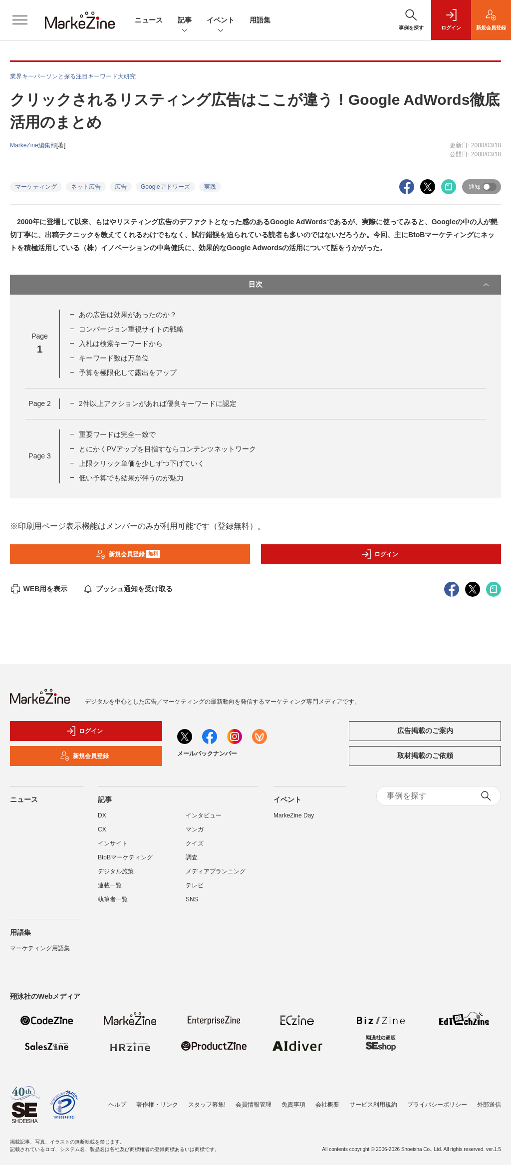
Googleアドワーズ (165, 186)
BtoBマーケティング (125, 857)
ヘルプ (117, 1104)
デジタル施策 (116, 871)
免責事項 (293, 1104)
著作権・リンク (157, 1104)
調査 (192, 857)
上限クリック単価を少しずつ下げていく (142, 463)
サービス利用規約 (373, 1104)
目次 (370, 285)
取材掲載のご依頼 (425, 756)
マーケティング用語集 (40, 948)
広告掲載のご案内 (425, 731)
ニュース (149, 20)
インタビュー (204, 815)
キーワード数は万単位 (114, 358)
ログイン (379, 554)
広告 (121, 186)
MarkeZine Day (293, 815)
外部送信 (489, 1104)
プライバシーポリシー (437, 1104)
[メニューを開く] (20, 20)
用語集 (260, 20)
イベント (221, 20)
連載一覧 (110, 885)
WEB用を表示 (38, 589)
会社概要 (327, 1104)
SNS (192, 899)
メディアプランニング (216, 871)
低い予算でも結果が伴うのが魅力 (131, 478)
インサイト (113, 843)
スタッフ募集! (207, 1104)
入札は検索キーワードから (121, 344)
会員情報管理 (253, 1104)
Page (39, 403)
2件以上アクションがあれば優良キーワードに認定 (158, 403)
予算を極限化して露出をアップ (128, 373)
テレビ (195, 885)
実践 (210, 186)
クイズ (195, 843)
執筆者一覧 (113, 899)
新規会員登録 (128, 554)
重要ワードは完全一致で (117, 434)
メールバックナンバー (207, 753)
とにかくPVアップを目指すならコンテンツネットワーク (167, 449)
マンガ (195, 829)
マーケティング (36, 186)
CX (102, 829)
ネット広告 (86, 186)
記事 (185, 20)
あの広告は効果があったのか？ (128, 315)
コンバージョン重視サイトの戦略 (131, 329)
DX (102, 815)
